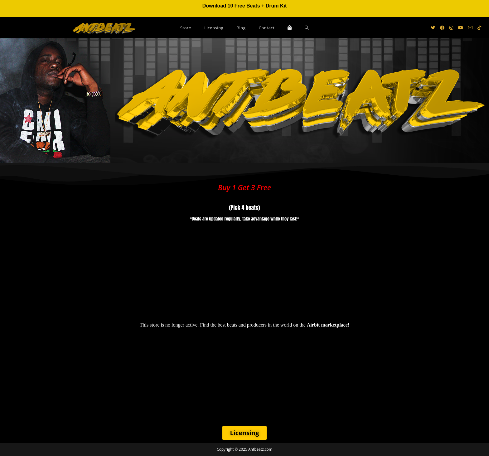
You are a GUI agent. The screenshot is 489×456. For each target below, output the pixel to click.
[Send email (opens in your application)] (470, 27)
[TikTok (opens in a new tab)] (479, 28)
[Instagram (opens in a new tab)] (451, 28)
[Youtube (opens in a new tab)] (461, 28)
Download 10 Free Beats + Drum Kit (244, 5)
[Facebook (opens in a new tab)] (442, 28)
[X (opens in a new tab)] (433, 28)
